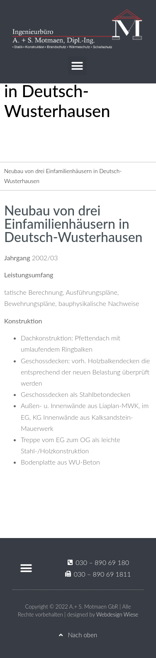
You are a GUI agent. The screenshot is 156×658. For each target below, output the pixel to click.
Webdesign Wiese (117, 614)
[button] (77, 65)
